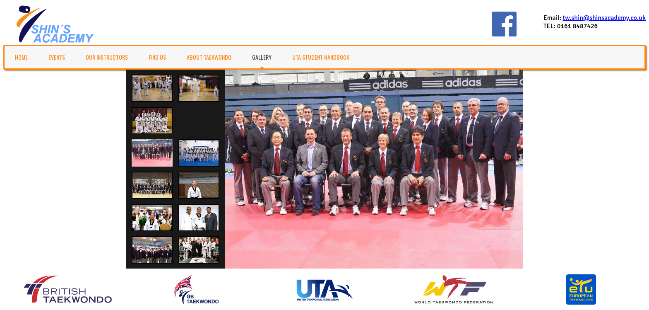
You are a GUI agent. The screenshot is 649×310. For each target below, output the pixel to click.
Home (21, 57)
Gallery (262, 57)
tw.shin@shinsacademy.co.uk (604, 18)
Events (56, 57)
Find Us (157, 57)
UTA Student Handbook (320, 57)
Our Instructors (107, 57)
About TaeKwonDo (209, 57)
